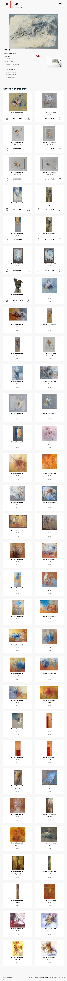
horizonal (13, 72)
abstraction (11, 75)
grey (13, 69)
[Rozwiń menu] (60, 4)
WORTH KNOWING (59, 977)
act (15, 75)
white (10, 69)
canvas (11, 67)
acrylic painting (15, 64)
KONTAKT (31, 977)
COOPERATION (39, 977)
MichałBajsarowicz (10, 53)
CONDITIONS (49, 977)
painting (13, 77)
